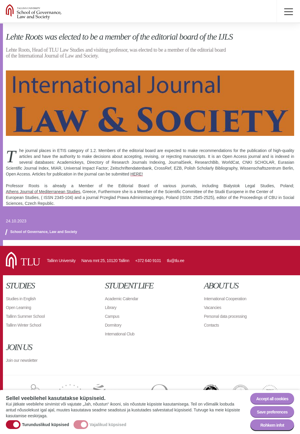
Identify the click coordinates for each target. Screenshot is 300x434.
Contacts (211, 325)
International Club (119, 334)
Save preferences (272, 412)
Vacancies (212, 307)
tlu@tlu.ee (175, 260)
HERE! (136, 174)
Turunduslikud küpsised (45, 424)
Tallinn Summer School (25, 316)
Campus (112, 316)
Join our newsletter (22, 360)
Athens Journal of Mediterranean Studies (43, 191)
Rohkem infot (272, 425)
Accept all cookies (272, 398)
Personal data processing (225, 316)
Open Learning (18, 307)
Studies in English (21, 298)
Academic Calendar (121, 298)
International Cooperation (225, 298)
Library (110, 307)
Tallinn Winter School (23, 325)
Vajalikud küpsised (108, 424)
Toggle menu (288, 11)
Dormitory (113, 325)
